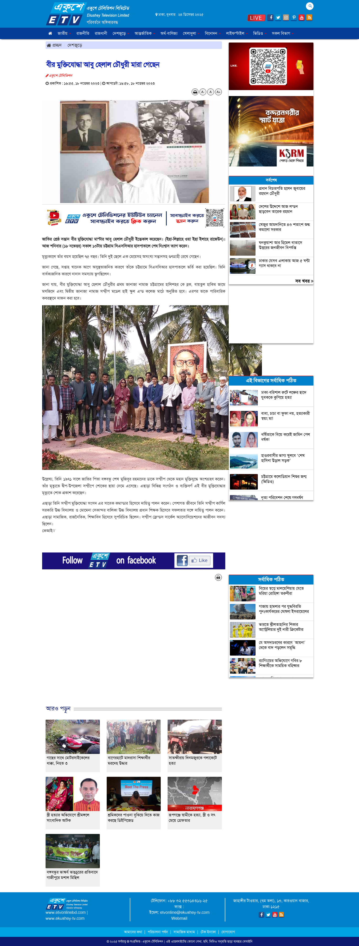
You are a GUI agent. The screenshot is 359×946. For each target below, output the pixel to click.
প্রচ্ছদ (54, 45)
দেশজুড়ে (75, 45)
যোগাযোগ (228, 932)
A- (202, 92)
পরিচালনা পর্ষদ (158, 932)
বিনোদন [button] (213, 33)
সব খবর (304, 281)
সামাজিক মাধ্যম (184, 932)
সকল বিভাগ (283, 33)
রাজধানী (101, 33)
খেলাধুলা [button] (191, 33)
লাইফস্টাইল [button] (237, 33)
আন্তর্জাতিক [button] (145, 33)
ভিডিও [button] (260, 33)
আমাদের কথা (133, 932)
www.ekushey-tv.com (65, 918)
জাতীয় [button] (64, 33)
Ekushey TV (245, 357)
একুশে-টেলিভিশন (152, 941)
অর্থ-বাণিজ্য (168, 33)
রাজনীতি (82, 33)
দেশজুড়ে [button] (121, 33)
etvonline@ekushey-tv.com (184, 912)
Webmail (179, 918)
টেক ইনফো (209, 932)
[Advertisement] (134, 648)
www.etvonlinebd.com (66, 912)
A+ (218, 92)
